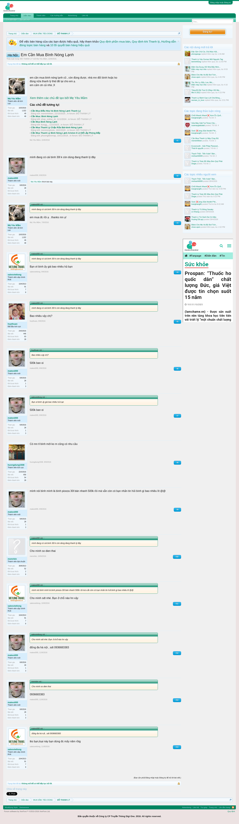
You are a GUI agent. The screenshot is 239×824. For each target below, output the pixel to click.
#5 (177, 321)
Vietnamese (24, 807)
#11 (177, 604)
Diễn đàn (27, 16)
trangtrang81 (197, 118)
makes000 (13, 178)
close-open (196, 77)
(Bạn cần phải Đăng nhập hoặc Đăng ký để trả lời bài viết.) (157, 778)
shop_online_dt (48, 119)
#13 (177, 700)
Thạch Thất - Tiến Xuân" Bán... (204, 154)
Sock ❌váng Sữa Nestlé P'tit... (204, 131)
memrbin (12, 559)
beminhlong (196, 62)
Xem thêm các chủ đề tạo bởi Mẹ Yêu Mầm (58, 98)
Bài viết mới (25, 20)
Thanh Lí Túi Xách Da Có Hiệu (204, 217)
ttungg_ (44, 124)
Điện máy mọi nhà (199, 69)
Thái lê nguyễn (197, 148)
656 (24, 475)
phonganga (196, 54)
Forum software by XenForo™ (27, 811)
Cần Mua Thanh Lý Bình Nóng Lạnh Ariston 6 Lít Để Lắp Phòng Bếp (65, 133)
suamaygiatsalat (198, 125)
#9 (177, 509)
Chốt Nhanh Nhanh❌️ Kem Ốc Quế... (207, 115)
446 (24, 334)
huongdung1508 (16, 465)
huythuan (12, 324)
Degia (194, 164)
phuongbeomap (48, 135)
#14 (177, 747)
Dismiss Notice (178, 41)
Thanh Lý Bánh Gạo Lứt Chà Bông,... (207, 98)
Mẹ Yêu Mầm (41, 59)
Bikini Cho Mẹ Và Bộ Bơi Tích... (204, 75)
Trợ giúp (203, 807)
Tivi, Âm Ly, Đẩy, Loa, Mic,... (203, 82)
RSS (233, 807)
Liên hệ (85, 15)
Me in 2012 (196, 92)
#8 (177, 462)
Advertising (72, 15)
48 (25, 116)
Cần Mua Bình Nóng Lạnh (44, 122)
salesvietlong (14, 274)
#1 (177, 140)
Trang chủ (14, 15)
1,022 (24, 111)
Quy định (231, 811)
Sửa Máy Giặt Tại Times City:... (204, 123)
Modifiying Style (11, 807)
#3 (177, 223)
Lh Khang (195, 212)
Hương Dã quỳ (197, 219)
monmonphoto (48, 130)
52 (25, 569)
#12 (177, 653)
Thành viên (40, 15)
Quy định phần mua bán (115, 41)
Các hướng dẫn (56, 15)
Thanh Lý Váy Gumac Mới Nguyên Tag (207, 59)
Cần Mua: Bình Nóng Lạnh (44, 116)
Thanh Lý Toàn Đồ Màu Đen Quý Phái (207, 161)
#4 (177, 272)
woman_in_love (198, 100)
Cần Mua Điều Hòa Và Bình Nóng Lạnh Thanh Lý (55, 111)
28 (25, 188)
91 (25, 287)
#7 (177, 416)
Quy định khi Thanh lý (146, 41)
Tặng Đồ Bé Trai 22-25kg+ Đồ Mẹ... (206, 90)
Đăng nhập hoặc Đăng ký (220, 2)
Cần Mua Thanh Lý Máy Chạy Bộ (205, 138)
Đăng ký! (207, 31)
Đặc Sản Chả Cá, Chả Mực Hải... (205, 52)
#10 (177, 557)
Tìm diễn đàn (11, 20)
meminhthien (47, 113)
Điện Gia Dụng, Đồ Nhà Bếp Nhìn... (206, 67)
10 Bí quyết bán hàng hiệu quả (69, 45)
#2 (177, 176)
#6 (177, 369)
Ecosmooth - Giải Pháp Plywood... (205, 146)
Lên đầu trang (224, 807)
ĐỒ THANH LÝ (26, 59)
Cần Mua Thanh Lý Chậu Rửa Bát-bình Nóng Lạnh (56, 127)
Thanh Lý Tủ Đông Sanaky (202, 209)
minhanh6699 (197, 156)
